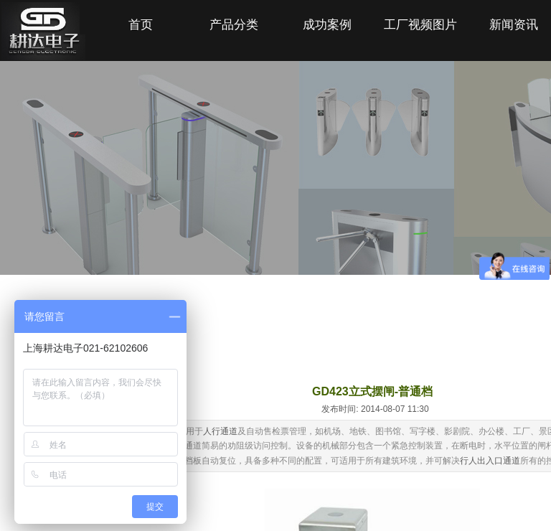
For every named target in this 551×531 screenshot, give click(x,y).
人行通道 (220, 431)
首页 (140, 25)
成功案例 (327, 25)
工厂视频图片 (420, 25)
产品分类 (233, 25)
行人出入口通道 (490, 461)
